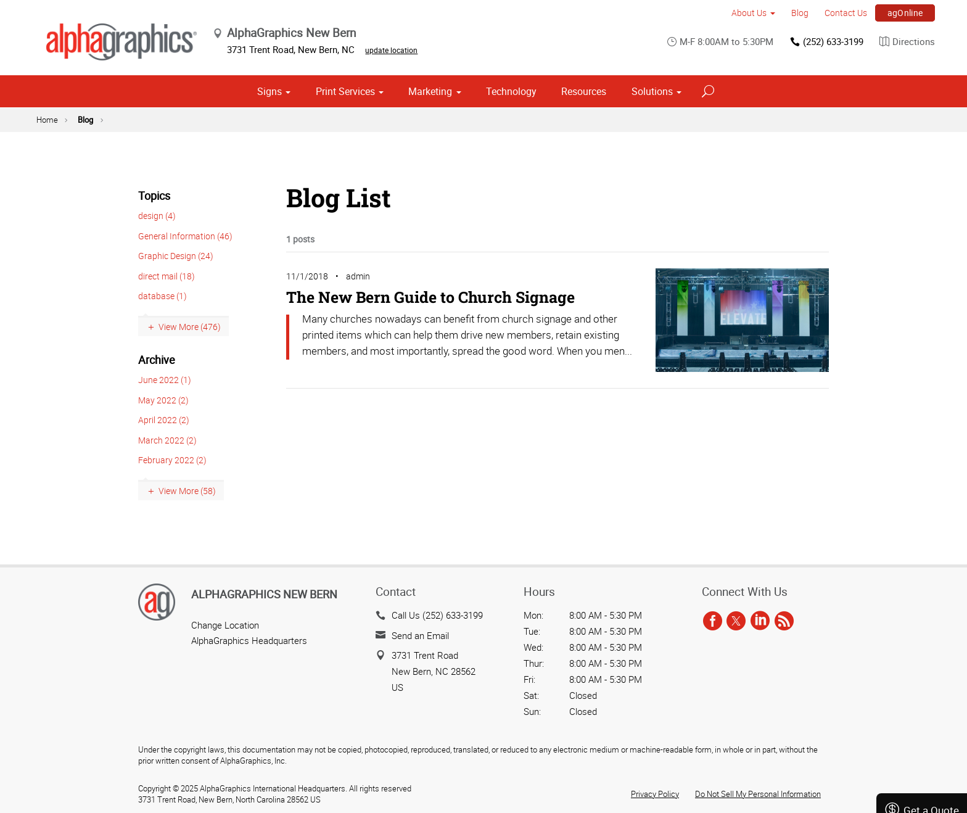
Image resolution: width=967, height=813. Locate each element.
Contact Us (846, 13)
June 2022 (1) (164, 380)
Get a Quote (921, 694)
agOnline (905, 13)
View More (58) (187, 491)
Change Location (225, 625)
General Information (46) (185, 236)
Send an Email (420, 635)
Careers (922, 761)
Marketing (430, 91)
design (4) (157, 215)
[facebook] (712, 621)
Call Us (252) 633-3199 (437, 615)
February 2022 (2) (172, 460)
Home (47, 119)
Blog (800, 13)
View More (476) (189, 326)
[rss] (784, 621)
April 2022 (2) (163, 420)
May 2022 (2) (163, 400)
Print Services (345, 91)
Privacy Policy (655, 793)
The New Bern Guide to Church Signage (430, 297)
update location (392, 50)
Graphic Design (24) (175, 256)
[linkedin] (760, 621)
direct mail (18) (166, 276)
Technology (511, 91)
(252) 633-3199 (826, 42)
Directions (907, 42)
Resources (583, 91)
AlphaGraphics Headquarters (249, 640)
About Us (749, 13)
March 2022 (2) (167, 440)
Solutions (652, 91)
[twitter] (736, 621)
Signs (269, 91)
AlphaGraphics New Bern (264, 594)
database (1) (162, 296)
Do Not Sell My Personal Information (758, 793)
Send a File (922, 727)
